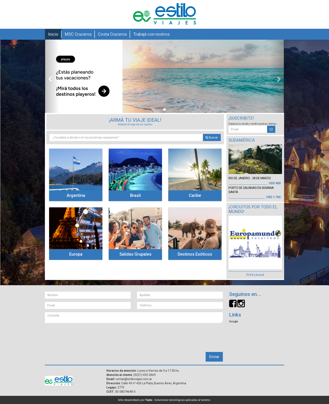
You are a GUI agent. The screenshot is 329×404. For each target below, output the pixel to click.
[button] (52, 76)
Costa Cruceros (112, 34)
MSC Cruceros (78, 34)
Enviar (214, 356)
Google (233, 321)
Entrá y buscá (255, 274)
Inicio (53, 34)
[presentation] (77, 334)
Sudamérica (241, 140)
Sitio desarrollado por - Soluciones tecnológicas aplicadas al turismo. (164, 399)
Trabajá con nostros (151, 34)
